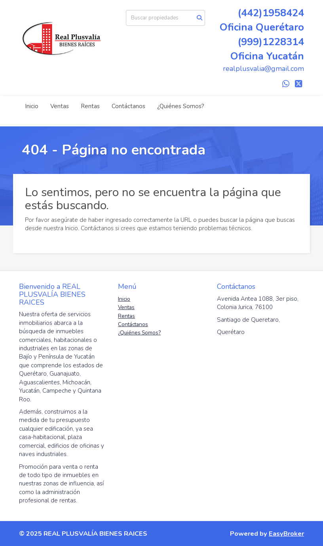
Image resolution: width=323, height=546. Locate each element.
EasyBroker (286, 533)
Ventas (59, 106)
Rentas (90, 106)
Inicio (31, 106)
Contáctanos (128, 106)
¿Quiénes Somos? (180, 106)
